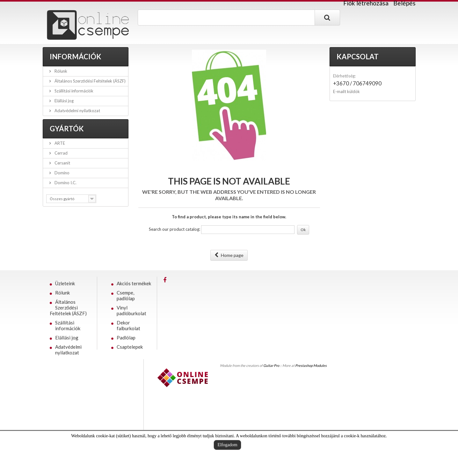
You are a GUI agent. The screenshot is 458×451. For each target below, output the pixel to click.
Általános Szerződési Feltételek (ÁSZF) (90, 81)
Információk (75, 56)
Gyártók (67, 128)
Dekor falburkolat (128, 325)
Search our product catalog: (174, 229)
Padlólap (126, 337)
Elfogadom (227, 444)
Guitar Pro (271, 365)
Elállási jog (64, 100)
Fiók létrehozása (366, 3)
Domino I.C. (65, 182)
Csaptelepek (130, 347)
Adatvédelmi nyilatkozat (77, 110)
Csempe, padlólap (126, 295)
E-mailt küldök (346, 91)
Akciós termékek (134, 283)
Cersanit (62, 162)
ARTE (59, 143)
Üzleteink (65, 283)
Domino (61, 172)
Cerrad (61, 153)
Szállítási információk (73, 90)
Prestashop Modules (311, 365)
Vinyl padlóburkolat (131, 310)
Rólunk (60, 71)
